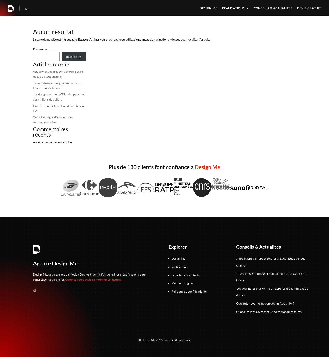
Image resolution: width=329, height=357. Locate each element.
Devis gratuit (309, 8)
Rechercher (40, 49)
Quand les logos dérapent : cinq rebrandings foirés (269, 312)
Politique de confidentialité (189, 291)
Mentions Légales (182, 283)
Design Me (178, 258)
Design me (208, 8)
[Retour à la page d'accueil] (11, 8)
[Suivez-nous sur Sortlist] (26, 8)
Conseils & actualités (273, 8)
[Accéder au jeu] (19, 8)
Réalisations (233, 8)
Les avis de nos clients (185, 275)
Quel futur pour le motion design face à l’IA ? (265, 303)
